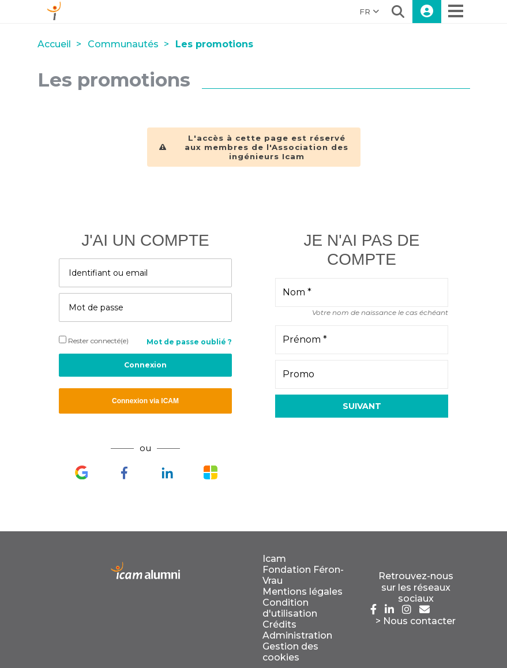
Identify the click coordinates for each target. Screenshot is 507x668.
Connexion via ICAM (145, 401)
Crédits (279, 624)
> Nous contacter (415, 621)
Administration (297, 635)
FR (369, 11)
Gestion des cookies (290, 652)
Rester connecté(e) (94, 340)
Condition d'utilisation (289, 608)
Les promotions (214, 44)
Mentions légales (302, 591)
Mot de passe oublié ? (189, 341)
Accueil (54, 44)
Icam (274, 558)
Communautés (123, 44)
